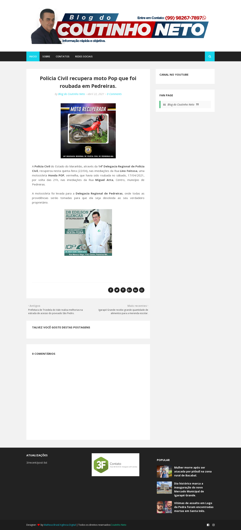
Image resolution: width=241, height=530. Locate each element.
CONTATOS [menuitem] (62, 56)
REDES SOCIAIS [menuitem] (84, 56)
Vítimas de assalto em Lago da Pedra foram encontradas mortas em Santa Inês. (194, 507)
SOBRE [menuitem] (46, 56)
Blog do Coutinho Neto (71, 94)
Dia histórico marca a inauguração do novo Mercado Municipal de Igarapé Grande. (189, 489)
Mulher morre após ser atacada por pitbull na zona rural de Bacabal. (193, 471)
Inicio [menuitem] (33, 56)
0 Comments (114, 94)
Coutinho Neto (118, 524)
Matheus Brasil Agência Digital (60, 524)
